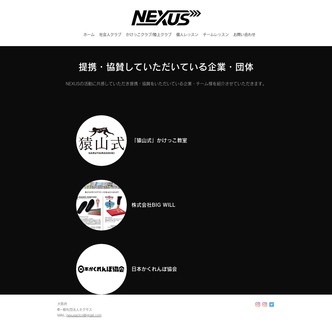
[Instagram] (257, 304)
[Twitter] (271, 304)
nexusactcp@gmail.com (83, 315)
